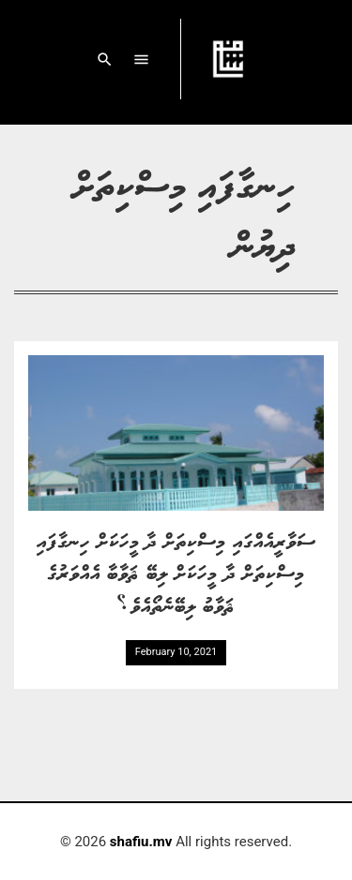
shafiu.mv (141, 841)
